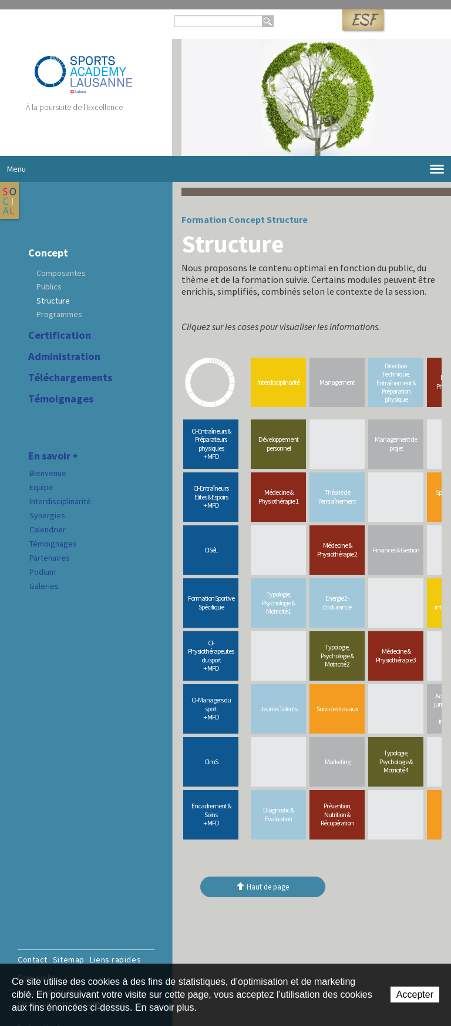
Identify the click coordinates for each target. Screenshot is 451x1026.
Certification (59, 335)
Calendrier (47, 529)
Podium (42, 572)
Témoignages (60, 399)
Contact (33, 959)
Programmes (59, 314)
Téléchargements (70, 378)
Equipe (41, 487)
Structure (53, 300)
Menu (225, 169)
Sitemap (69, 959)
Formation (204, 219)
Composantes (61, 273)
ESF (363, 19)
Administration (64, 356)
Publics (49, 286)
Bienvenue (47, 473)
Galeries (44, 586)
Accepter (414, 995)
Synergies (47, 515)
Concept (48, 253)
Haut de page (268, 887)
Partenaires (49, 557)
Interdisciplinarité (60, 501)
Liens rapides (115, 959)
